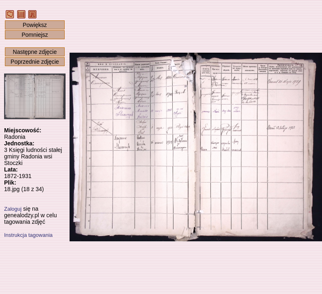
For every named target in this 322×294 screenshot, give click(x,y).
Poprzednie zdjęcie (35, 61)
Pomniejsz (35, 34)
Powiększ (35, 25)
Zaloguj (13, 209)
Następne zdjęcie (34, 52)
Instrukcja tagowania (28, 235)
